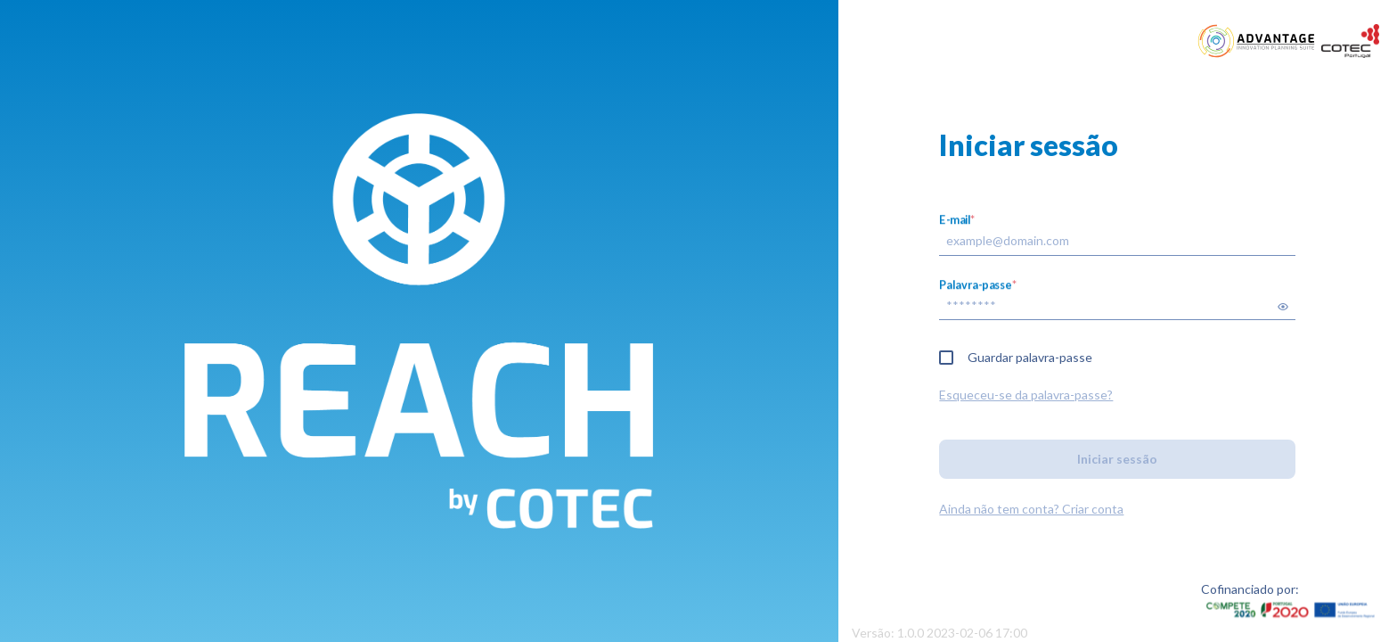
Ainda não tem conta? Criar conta (1031, 508)
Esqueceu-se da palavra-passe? (1026, 394)
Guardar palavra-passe (1030, 357)
